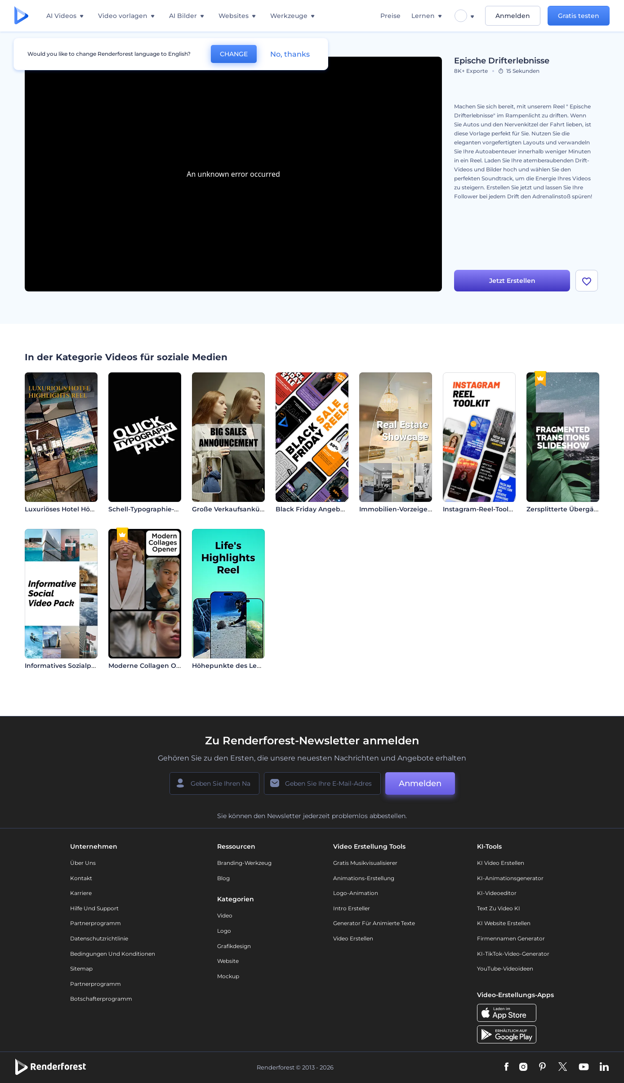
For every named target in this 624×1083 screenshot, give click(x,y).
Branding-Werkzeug (244, 862)
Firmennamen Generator (511, 938)
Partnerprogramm (95, 923)
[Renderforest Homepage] (21, 16)
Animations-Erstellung (363, 878)
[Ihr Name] (214, 783)
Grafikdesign (234, 946)
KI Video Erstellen (500, 862)
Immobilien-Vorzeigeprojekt (405, 509)
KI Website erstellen (503, 923)
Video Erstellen (353, 938)
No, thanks (290, 54)
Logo (224, 930)
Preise (390, 16)
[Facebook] (506, 1067)
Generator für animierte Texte (374, 923)
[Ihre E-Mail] (322, 783)
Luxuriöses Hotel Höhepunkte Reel (82, 509)
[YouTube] (584, 1067)
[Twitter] (562, 1067)
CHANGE (234, 54)
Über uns (83, 862)
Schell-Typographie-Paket (150, 509)
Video (224, 915)
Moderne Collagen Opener (152, 666)
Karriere (81, 893)
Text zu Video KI (498, 908)
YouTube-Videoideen (505, 968)
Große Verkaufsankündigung (240, 509)
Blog (223, 878)
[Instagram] (523, 1067)
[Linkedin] (604, 1067)
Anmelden (512, 16)
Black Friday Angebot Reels (321, 509)
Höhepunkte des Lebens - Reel (242, 666)
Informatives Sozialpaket (65, 666)
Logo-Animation (355, 893)
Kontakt (81, 878)
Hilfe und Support (94, 908)
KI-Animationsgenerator (510, 878)
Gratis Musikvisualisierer (365, 862)
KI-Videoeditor (497, 893)
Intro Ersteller (351, 908)
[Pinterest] (542, 1067)
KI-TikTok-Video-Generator (513, 953)
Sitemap (81, 968)
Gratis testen (578, 16)
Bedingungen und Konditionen (112, 953)
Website (228, 961)
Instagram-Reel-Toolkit (480, 509)
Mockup (228, 976)
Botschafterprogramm (101, 998)
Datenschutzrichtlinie (99, 938)
